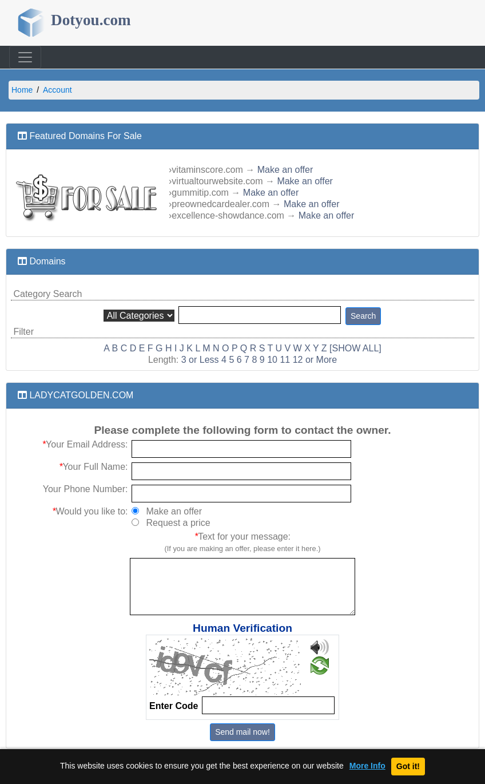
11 (285, 360)
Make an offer (285, 170)
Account (57, 89)
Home (22, 89)
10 (272, 360)
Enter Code (173, 706)
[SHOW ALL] (355, 348)
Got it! (408, 766)
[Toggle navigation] (25, 57)
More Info (367, 766)
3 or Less (200, 360)
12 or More (315, 360)
